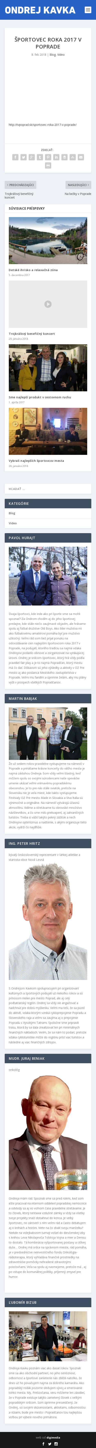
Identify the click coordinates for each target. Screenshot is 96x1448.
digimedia (53, 1437)
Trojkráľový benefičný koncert (32, 334)
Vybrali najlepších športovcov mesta (36, 461)
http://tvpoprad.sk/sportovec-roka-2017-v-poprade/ (43, 125)
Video (61, 55)
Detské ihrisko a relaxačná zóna (33, 270)
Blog (53, 55)
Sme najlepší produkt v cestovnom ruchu (40, 397)
